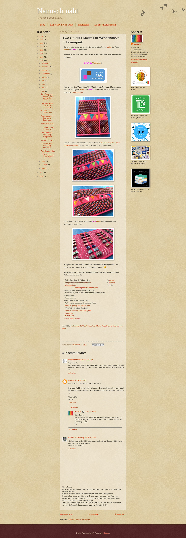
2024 (42, 39)
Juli (43, 81)
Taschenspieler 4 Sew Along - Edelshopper (47, 118)
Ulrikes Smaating (75, 360)
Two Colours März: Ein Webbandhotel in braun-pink (48, 154)
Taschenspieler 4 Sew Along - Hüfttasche (47, 145)
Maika (109, 47)
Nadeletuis (69, 313)
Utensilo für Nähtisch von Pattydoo (78, 311)
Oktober (45, 70)
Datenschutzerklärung (105, 24)
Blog (42, 24)
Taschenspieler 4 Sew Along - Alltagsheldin (47, 135)
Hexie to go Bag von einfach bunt (77, 306)
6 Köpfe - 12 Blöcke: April (46, 111)
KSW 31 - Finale (47, 140)
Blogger (106, 533)
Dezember (46, 63)
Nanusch (78, 412)
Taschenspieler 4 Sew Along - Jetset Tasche (47, 105)
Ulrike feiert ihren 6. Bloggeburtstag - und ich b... (47, 126)
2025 (42, 36)
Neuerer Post (66, 514)
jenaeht (71, 380)
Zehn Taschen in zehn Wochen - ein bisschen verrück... (47, 97)
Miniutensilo (69, 316)
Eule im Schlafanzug (76, 438)
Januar (112, 280)
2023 (42, 43)
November (46, 67)
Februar (112, 283)
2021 (42, 50)
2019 (42, 57)
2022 (42, 47)
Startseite (93, 514)
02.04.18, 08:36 (90, 412)
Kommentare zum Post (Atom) (79, 519)
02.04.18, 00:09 (80, 380)
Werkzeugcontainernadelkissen (86, 288)
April (43, 91)
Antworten (72, 373)
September (46, 74)
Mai (43, 88)
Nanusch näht (57, 11)
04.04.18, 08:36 (90, 438)
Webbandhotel (77, 92)
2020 (42, 53)
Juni (43, 84)
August (44, 77)
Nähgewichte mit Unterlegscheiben (78, 283)
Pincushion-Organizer (73, 318)
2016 (42, 176)
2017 (42, 173)
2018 (42, 60)
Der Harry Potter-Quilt (61, 24)
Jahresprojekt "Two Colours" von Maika (86, 326)
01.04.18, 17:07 (88, 360)
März (44, 161)
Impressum (83, 24)
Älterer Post (120, 514)
